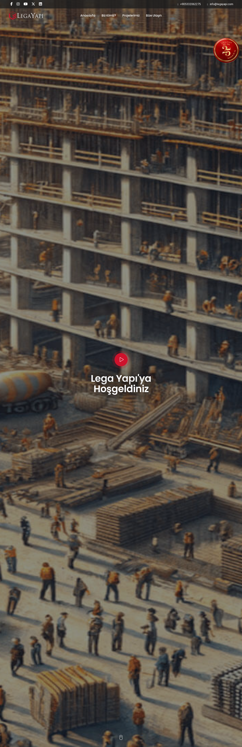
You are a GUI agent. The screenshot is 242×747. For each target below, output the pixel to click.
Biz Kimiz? (109, 15)
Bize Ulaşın (154, 15)
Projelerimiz (131, 15)
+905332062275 (189, 4)
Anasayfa (87, 15)
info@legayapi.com (220, 4)
